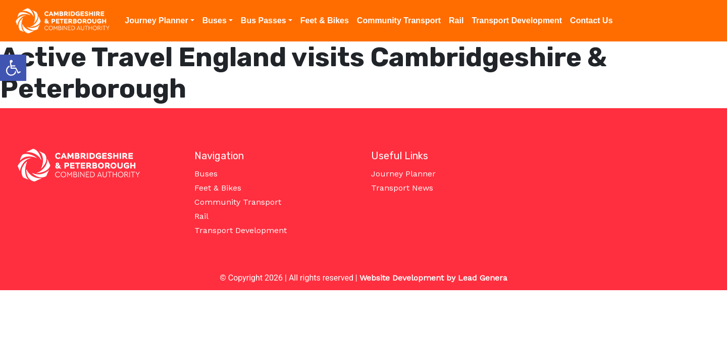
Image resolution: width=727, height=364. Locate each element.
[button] (13, 68)
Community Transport (399, 20)
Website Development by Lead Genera (433, 278)
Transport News (402, 188)
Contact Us (591, 20)
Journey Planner (156, 20)
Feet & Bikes (324, 20)
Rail (456, 20)
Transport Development (517, 20)
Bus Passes (263, 20)
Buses (214, 20)
